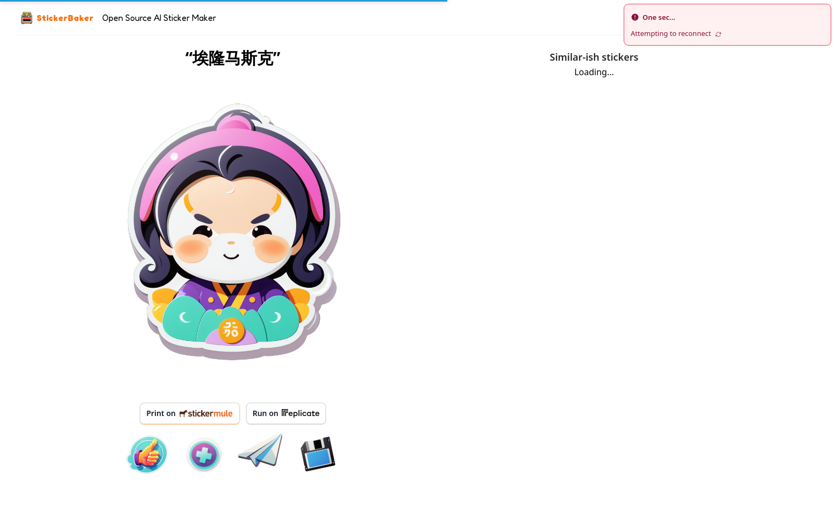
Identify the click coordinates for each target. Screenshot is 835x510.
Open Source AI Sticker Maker (159, 17)
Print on (189, 413)
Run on (286, 413)
